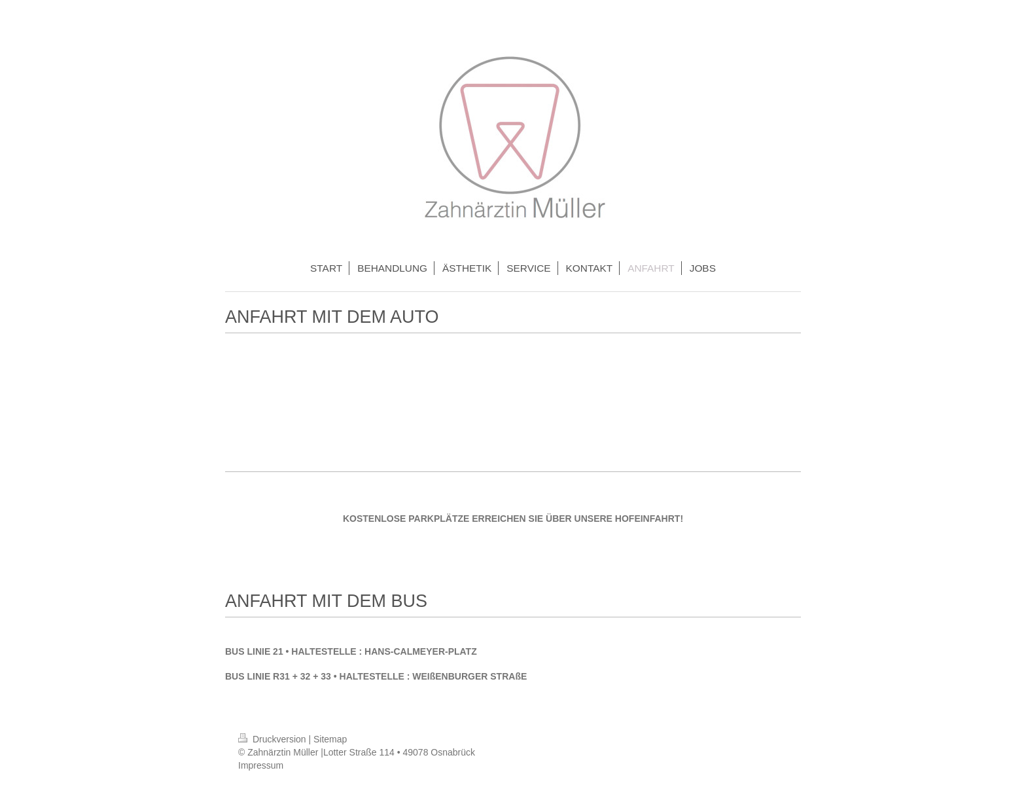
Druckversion (273, 739)
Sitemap (330, 739)
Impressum (260, 765)
